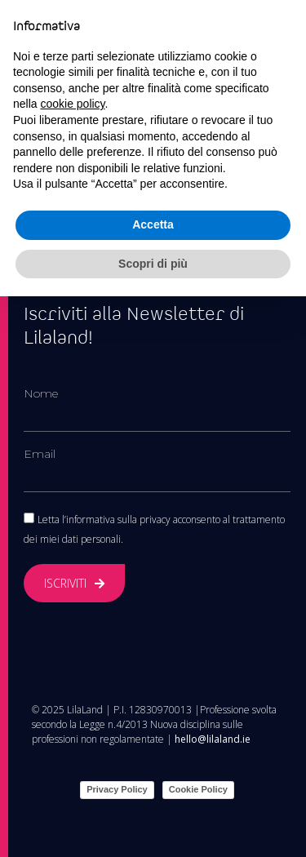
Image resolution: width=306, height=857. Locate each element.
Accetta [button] (153, 224)
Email (39, 454)
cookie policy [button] (72, 103)
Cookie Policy (198, 789)
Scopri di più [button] (153, 263)
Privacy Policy (117, 789)
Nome (41, 393)
